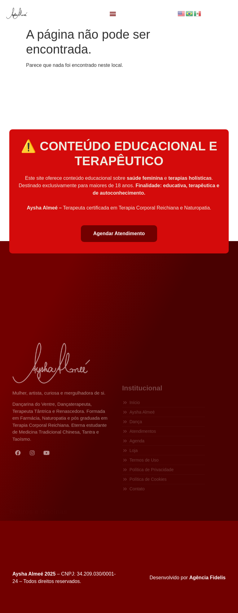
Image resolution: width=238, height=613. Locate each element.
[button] (113, 13)
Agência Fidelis (207, 577)
